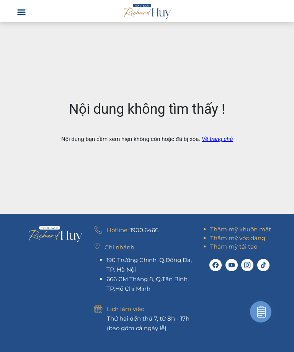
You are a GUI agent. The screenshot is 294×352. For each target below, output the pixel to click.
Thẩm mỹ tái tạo (233, 246)
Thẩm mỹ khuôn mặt (240, 229)
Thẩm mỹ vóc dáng (237, 238)
